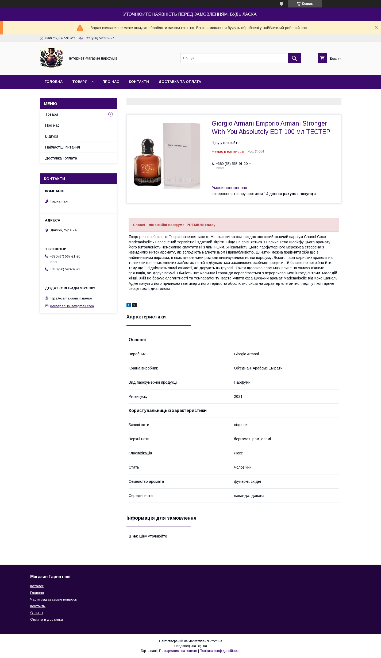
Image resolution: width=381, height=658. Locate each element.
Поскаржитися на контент (178, 651)
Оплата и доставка (46, 619)
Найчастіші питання (62, 147)
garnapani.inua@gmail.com (72, 306)
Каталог (37, 586)
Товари (79, 82)
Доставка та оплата (180, 82)
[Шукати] (294, 58)
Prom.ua (216, 641)
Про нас (110, 82)
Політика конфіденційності (220, 651)
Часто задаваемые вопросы (54, 599)
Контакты (37, 606)
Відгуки (51, 136)
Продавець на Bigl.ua (190, 646)
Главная (37, 593)
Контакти (139, 82)
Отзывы (36, 613)
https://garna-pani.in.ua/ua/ (71, 298)
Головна (54, 82)
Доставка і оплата (61, 158)
